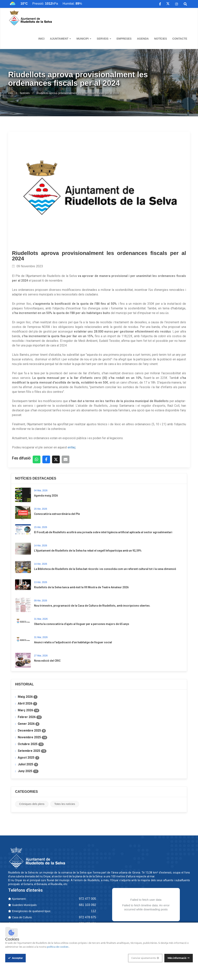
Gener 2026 (28, 724)
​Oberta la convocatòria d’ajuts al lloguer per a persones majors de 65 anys (81, 624)
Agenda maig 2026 (46, 495)
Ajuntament (60, 38)
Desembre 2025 (32, 731)
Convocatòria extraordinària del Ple (57, 513)
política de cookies (58, 947)
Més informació (177, 958)
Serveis (104, 38)
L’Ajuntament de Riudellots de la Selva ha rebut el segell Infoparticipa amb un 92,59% (88, 550)
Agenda (143, 38)
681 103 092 (87, 905)
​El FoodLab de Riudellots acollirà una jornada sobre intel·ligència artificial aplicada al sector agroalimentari (103, 532)
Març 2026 (28, 710)
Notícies (160, 38)
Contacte (179, 38)
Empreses (124, 38)
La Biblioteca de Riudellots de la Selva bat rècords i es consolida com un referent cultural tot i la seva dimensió (105, 568)
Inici (41, 38)
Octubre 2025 (31, 744)
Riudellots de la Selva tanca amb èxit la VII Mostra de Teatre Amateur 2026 (81, 587)
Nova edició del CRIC (47, 660)
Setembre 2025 (32, 751)
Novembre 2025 (32, 737)
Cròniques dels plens (31, 804)
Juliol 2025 (28, 764)
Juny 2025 (28, 771)
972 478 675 (87, 917)
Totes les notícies (64, 804)
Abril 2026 (27, 703)
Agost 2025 (28, 758)
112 (93, 911)
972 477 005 (87, 898)
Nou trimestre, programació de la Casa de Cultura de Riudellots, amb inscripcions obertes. (92, 605)
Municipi (83, 38)
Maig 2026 (28, 697)
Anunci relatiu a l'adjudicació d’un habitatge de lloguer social (73, 642)
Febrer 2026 (30, 717)
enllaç (72, 447)
